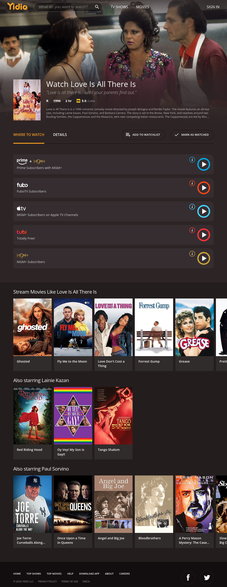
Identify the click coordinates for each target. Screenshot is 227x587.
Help (70, 573)
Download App (89, 573)
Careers (124, 573)
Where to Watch (28, 134)
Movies (142, 6)
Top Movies (54, 573)
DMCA (86, 581)
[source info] (191, 160)
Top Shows (34, 573)
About (109, 573)
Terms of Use (69, 581)
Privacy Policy (47, 581)
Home (17, 573)
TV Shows (119, 6)
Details (60, 134)
